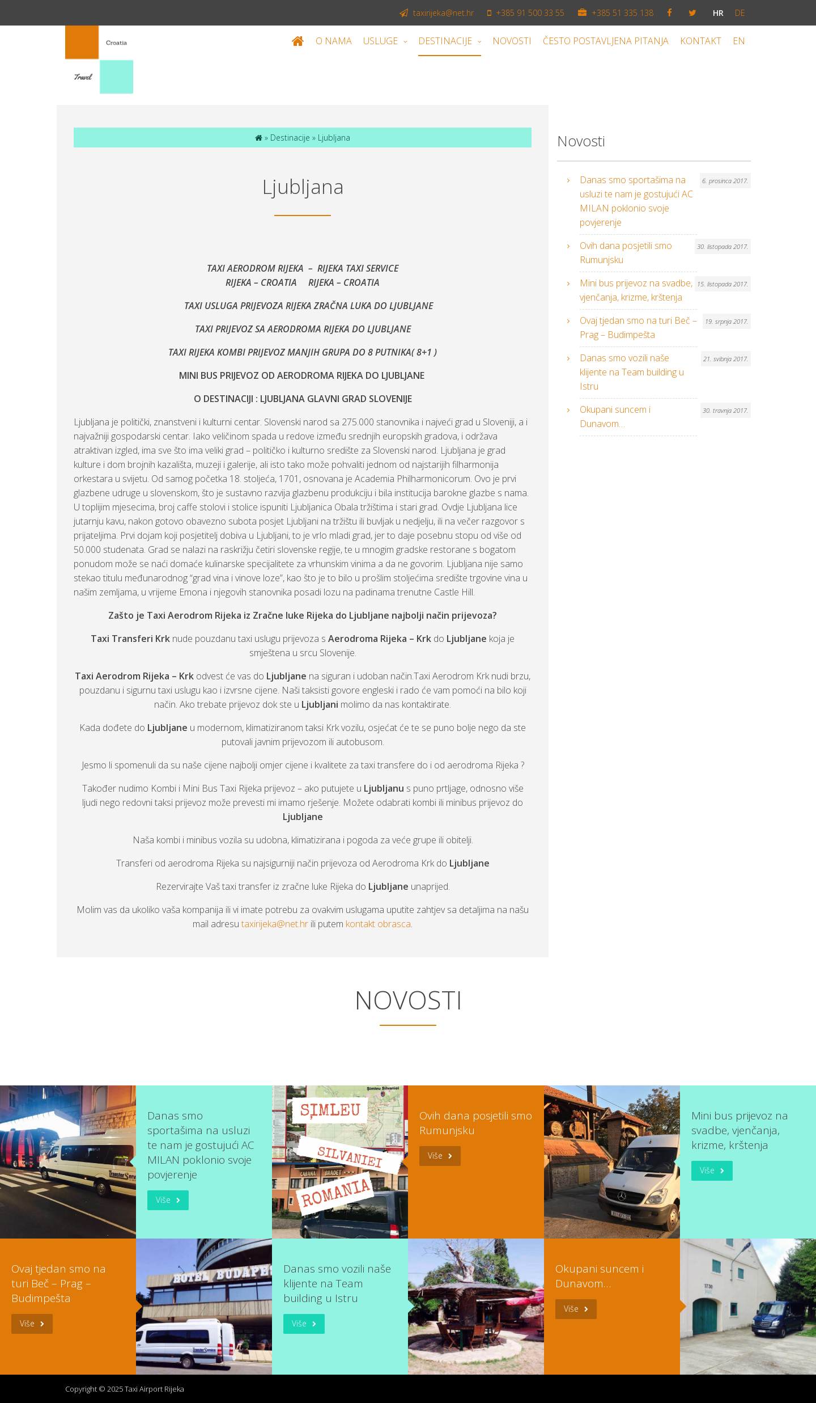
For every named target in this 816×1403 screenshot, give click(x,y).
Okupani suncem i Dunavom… (615, 416)
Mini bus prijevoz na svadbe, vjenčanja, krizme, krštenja (636, 290)
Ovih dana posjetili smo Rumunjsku (626, 252)
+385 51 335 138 (615, 12)
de (740, 12)
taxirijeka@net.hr (437, 12)
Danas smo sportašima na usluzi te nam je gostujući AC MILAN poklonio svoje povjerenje (636, 201)
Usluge (380, 41)
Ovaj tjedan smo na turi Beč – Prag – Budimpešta (638, 327)
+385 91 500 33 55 (525, 12)
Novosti (512, 41)
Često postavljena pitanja (606, 41)
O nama (334, 41)
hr (718, 12)
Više (163, 1199)
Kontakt (700, 41)
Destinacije (445, 41)
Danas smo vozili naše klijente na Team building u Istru (632, 372)
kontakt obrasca (378, 924)
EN (739, 41)
